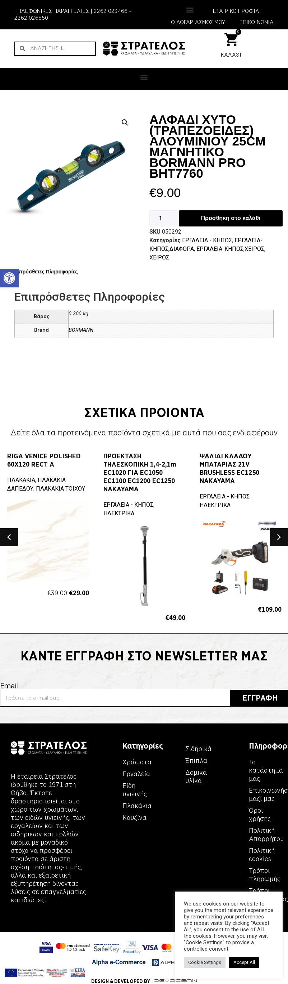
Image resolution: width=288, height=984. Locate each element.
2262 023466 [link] (110, 11)
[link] (9, 278)
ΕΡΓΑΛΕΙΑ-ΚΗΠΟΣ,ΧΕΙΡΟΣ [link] (230, 248)
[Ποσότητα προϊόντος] (164, 218)
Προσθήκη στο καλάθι (230, 218)
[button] (190, 9)
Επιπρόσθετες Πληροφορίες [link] (44, 271)
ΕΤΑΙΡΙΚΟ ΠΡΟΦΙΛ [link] (236, 11)
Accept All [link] (244, 962)
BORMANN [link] (81, 330)
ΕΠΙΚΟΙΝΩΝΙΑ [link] (257, 22)
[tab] (44, 272)
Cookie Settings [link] (204, 962)
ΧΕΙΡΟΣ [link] (159, 257)
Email (9, 686)
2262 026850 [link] (31, 18)
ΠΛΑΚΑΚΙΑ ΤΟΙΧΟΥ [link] (60, 488)
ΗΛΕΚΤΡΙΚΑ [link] (118, 513)
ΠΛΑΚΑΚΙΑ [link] (21, 480)
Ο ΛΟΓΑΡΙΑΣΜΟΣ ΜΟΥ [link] (198, 22)
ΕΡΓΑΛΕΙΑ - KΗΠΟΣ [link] (207, 240)
